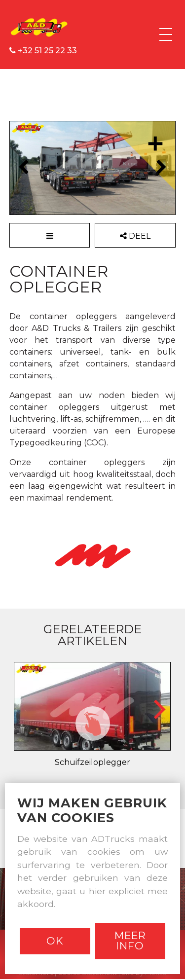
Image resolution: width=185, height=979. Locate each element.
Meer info (130, 940)
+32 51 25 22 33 (43, 50)
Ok (55, 941)
